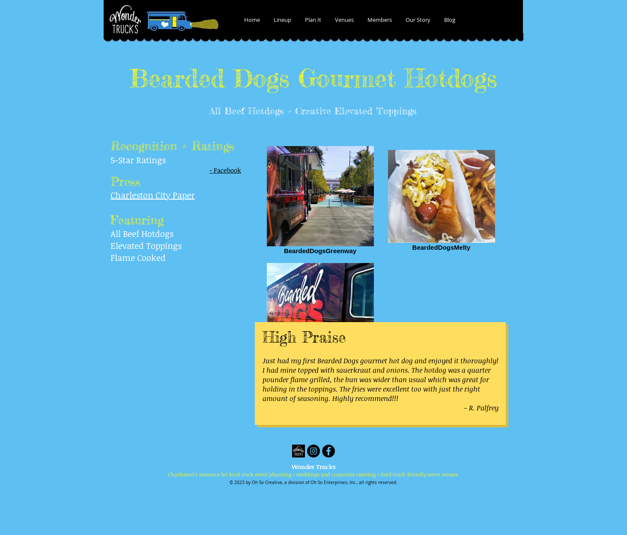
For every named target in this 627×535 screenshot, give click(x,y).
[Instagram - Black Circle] (313, 451)
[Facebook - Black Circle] (328, 451)
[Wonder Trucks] (298, 451)
